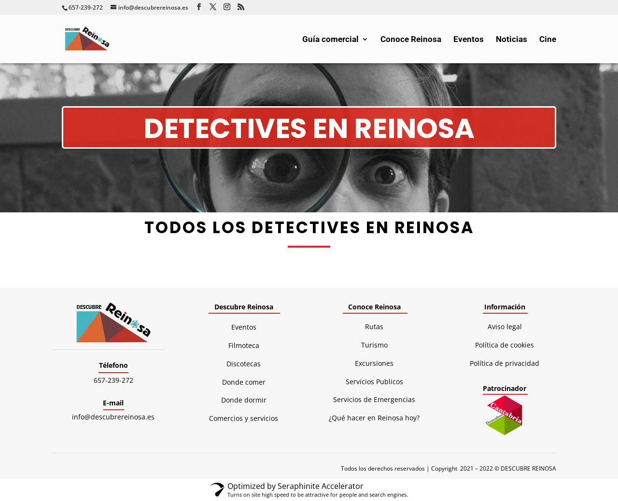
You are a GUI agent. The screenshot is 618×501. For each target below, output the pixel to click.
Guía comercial (330, 40)
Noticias (511, 40)
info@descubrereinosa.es (113, 416)
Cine (547, 40)
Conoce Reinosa (410, 40)
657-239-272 (113, 380)
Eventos (468, 40)
